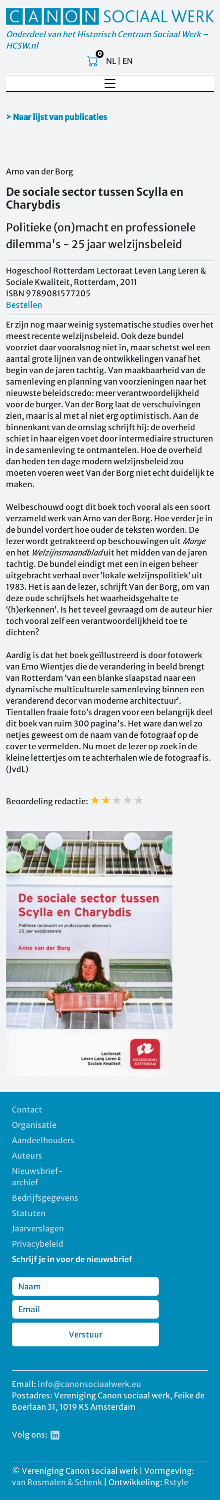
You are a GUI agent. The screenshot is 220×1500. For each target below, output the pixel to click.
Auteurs (27, 1156)
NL (111, 61)
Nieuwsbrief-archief (37, 1176)
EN (127, 61)
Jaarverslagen (38, 1228)
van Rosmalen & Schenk (57, 1482)
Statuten (29, 1213)
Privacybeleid (37, 1244)
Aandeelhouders (43, 1140)
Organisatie (34, 1125)
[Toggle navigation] (110, 83)
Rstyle (176, 1482)
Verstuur (85, 1334)
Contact (27, 1109)
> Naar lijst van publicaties (56, 117)
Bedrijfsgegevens (45, 1198)
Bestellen (24, 305)
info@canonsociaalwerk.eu (89, 1384)
